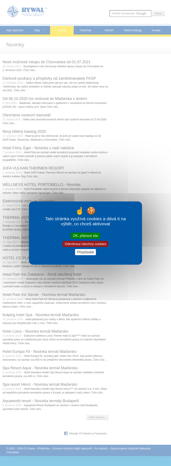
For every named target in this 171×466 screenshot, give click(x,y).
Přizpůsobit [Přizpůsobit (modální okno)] (85, 252)
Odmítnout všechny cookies (85, 244)
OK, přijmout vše (85, 235)
